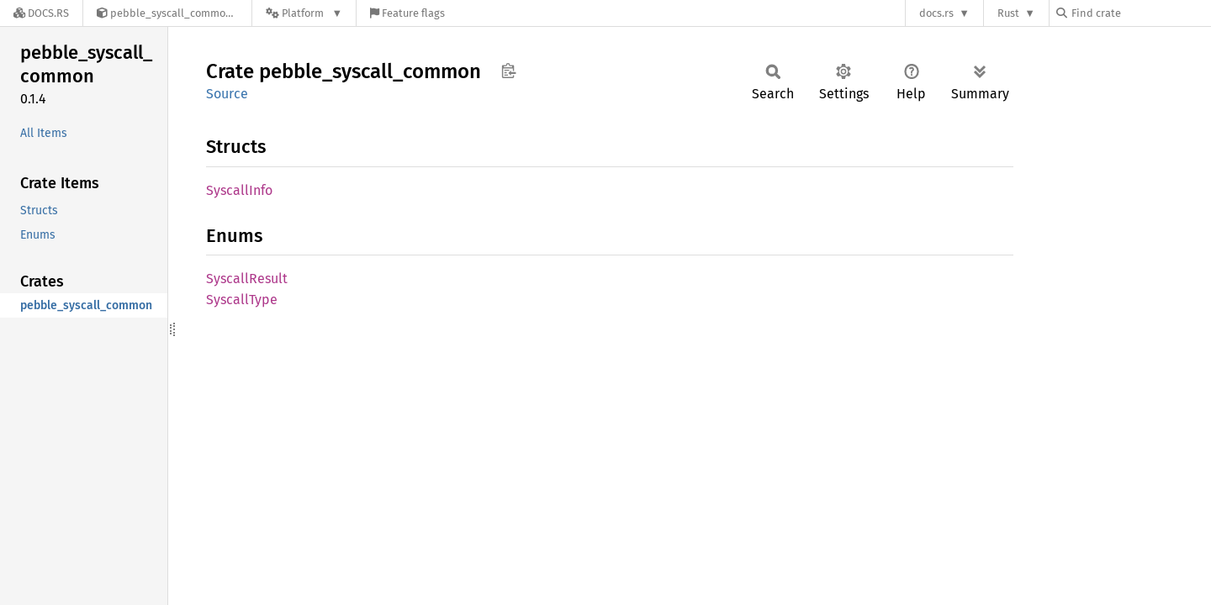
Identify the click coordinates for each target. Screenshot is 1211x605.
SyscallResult (247, 279)
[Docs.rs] (41, 13)
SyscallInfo (239, 190)
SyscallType (242, 300)
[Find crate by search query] (1140, 13)
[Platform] (304, 13)
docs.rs (936, 13)
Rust (1008, 13)
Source (227, 94)
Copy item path (508, 70)
